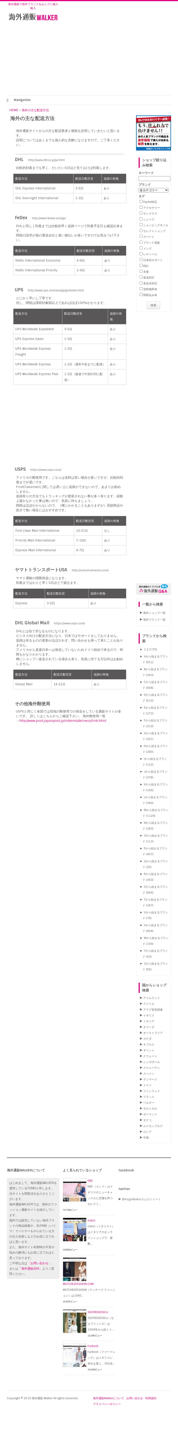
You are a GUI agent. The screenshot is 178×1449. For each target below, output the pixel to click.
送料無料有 (150, 289)
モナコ (147, 1120)
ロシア (147, 1132)
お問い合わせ (134, 1398)
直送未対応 (150, 283)
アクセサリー (151, 208)
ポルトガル (150, 1108)
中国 (146, 1138)
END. (90, 1181)
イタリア (148, 1021)
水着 (146, 272)
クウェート (150, 1056)
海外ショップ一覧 (154, 613)
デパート (148, 237)
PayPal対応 (150, 202)
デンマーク (150, 1079)
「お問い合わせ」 (39, 1263)
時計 (146, 266)
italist (91, 1220)
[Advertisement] (89, 60)
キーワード (146, 173)
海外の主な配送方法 (35, 110)
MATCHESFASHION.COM (78, 1284)
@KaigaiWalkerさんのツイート (141, 1199)
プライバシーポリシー (107, 1404)
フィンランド (151, 1091)
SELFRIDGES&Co (98, 1312)
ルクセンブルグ (153, 1126)
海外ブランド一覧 (154, 620)
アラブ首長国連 (153, 1010)
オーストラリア (153, 1033)
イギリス (148, 1015)
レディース (150, 254)
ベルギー (148, 1103)
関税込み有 (150, 295)
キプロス (148, 1044)
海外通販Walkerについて (108, 1398)
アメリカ (148, 1004)
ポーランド (150, 1114)
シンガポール (151, 1062)
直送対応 (148, 277)
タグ (142, 196)
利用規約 (150, 1398)
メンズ (147, 248)
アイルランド (151, 998)
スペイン (148, 1074)
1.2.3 (147, 649)
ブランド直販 (151, 243)
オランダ (148, 1027)
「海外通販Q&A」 (30, 1269)
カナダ (147, 1039)
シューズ (148, 219)
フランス (148, 1097)
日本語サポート (153, 260)
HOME (13, 110)
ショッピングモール (155, 225)
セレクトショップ (154, 231)
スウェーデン (151, 1068)
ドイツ (147, 1085)
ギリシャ (148, 1050)
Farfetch (93, 1346)
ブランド (145, 184)
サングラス (150, 213)
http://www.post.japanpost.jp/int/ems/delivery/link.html (62, 721)
